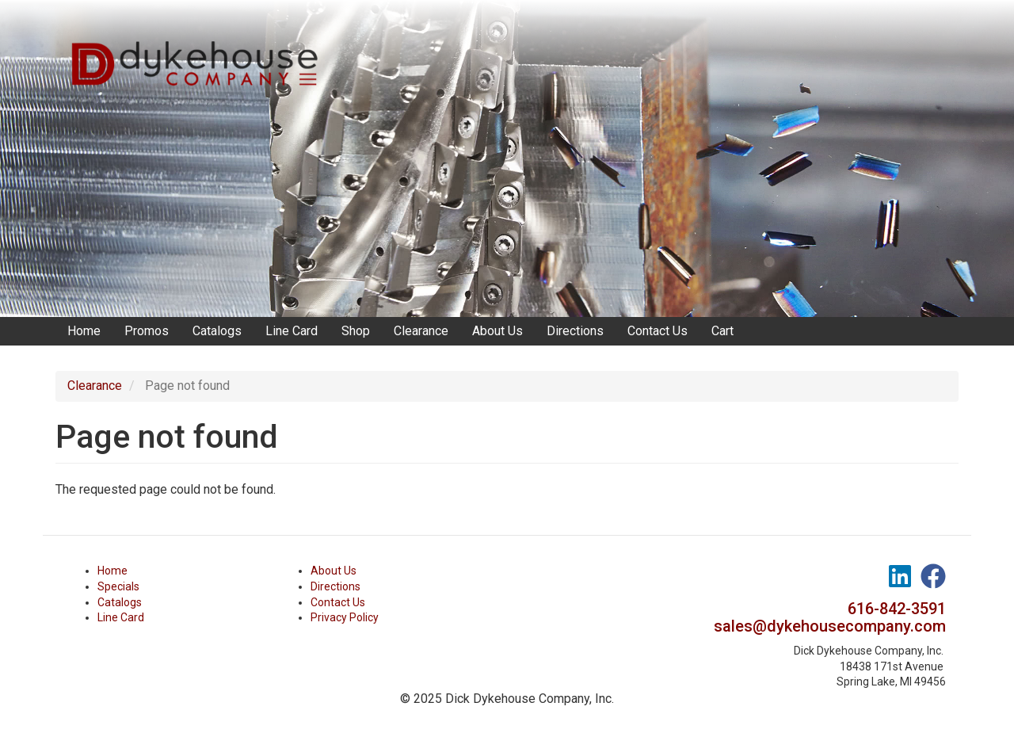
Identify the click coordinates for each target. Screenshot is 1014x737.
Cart (722, 330)
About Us (497, 330)
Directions (575, 330)
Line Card (291, 330)
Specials (118, 586)
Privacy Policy (345, 617)
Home (84, 330)
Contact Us (657, 330)
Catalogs (217, 330)
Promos (146, 330)
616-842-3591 (897, 608)
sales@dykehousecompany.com (830, 626)
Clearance (421, 330)
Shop (355, 330)
